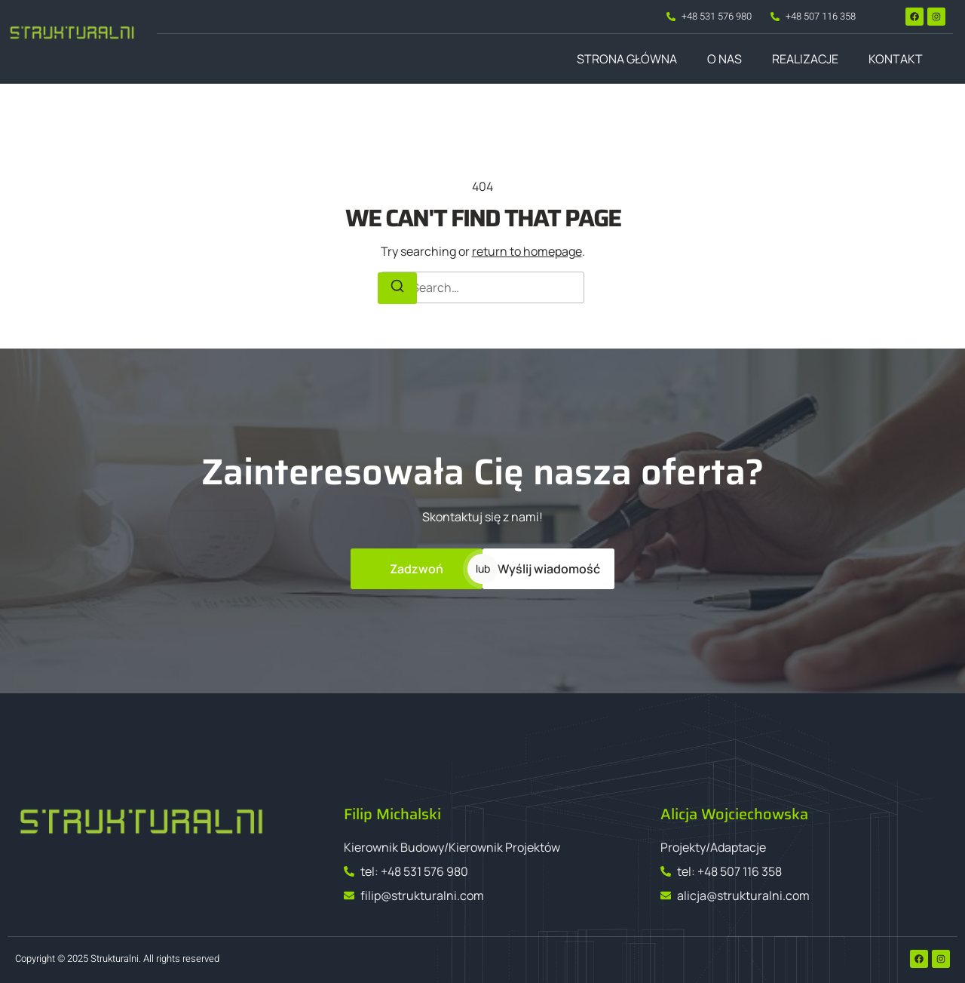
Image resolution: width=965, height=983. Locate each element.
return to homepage (527, 251)
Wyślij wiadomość (549, 569)
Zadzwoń (416, 569)
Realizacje (805, 59)
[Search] (397, 288)
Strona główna (627, 59)
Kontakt (895, 59)
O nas (724, 59)
